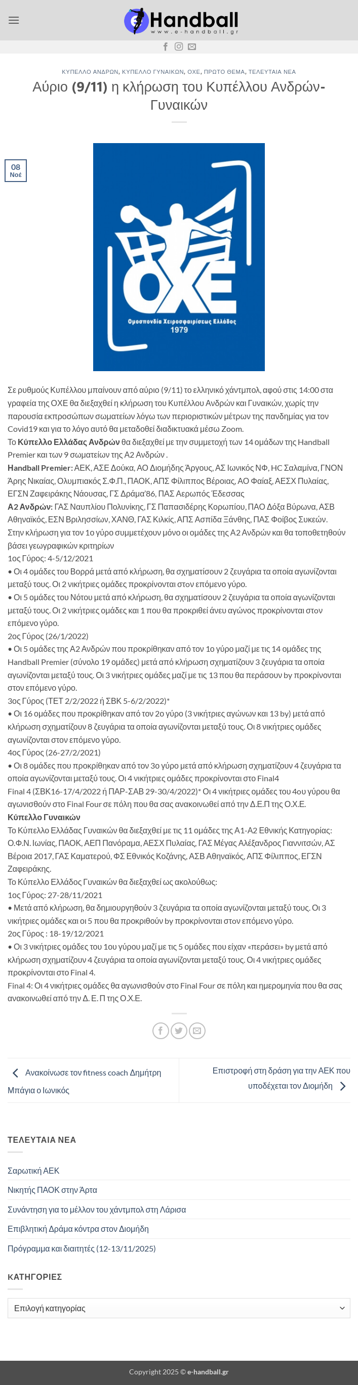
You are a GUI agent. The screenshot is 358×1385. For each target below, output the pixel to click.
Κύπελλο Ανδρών (90, 71)
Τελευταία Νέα (272, 71)
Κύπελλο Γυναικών (153, 71)
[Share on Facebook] (160, 1030)
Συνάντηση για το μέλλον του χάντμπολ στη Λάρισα (97, 1209)
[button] (14, 20)
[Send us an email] (192, 47)
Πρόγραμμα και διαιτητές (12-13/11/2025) (82, 1248)
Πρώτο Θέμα (224, 71)
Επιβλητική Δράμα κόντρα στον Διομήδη (78, 1228)
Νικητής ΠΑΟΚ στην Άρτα (52, 1189)
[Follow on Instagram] (179, 47)
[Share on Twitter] (179, 1030)
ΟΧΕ (193, 71)
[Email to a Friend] (197, 1030)
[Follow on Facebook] (166, 47)
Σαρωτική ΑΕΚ (33, 1170)
